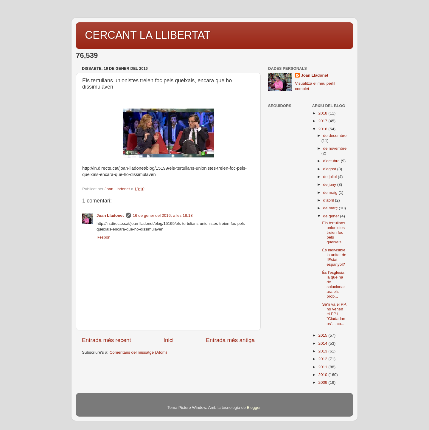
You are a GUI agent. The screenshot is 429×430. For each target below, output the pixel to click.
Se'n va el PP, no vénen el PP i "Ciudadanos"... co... (334, 314)
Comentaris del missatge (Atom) (138, 352)
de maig (331, 192)
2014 (323, 343)
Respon (104, 237)
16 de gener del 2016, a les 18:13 (163, 215)
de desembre (335, 135)
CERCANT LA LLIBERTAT (147, 35)
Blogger (253, 407)
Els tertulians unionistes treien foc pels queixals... (333, 233)
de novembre (335, 148)
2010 (323, 374)
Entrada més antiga (230, 340)
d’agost (330, 169)
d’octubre (332, 161)
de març (331, 208)
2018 (323, 113)
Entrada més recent (106, 340)
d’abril (329, 200)
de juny (330, 184)
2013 (323, 351)
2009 (323, 382)
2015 (323, 335)
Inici (169, 340)
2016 (323, 129)
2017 (323, 121)
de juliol (330, 176)
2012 (323, 359)
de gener (331, 216)
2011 (323, 367)
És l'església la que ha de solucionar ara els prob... (333, 284)
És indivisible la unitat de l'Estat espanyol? (334, 257)
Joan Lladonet (110, 215)
